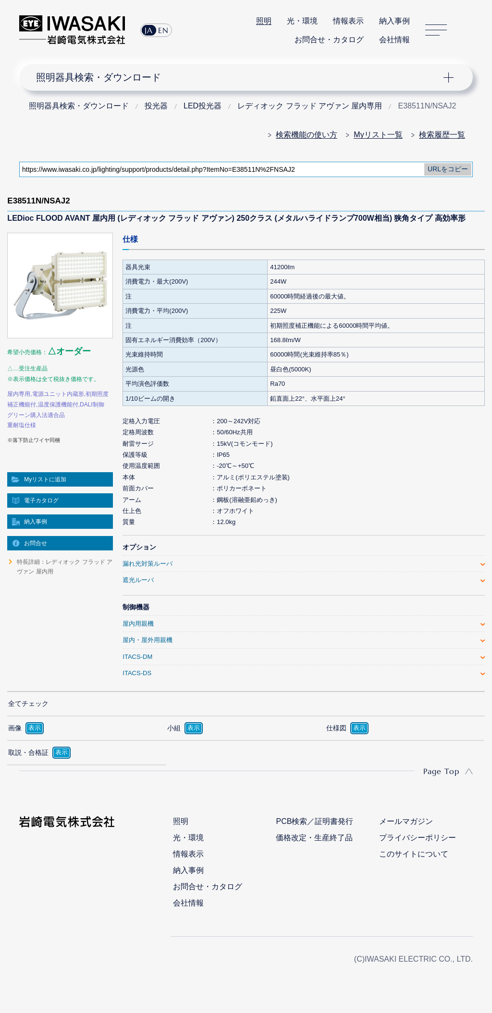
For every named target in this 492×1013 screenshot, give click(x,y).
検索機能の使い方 (306, 135)
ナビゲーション (239, 77)
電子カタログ (41, 500)
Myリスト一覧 (378, 135)
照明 (263, 21)
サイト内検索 (467, 30)
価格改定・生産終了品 (314, 838)
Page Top (441, 771)
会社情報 (394, 40)
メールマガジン (406, 821)
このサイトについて (413, 854)
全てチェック (28, 703)
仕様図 (336, 728)
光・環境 (302, 21)
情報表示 (348, 21)
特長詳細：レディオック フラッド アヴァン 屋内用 (64, 567)
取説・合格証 (28, 752)
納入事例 (394, 21)
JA (149, 30)
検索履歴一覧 (442, 135)
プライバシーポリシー (417, 838)
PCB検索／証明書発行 (314, 821)
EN (163, 30)
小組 (174, 728)
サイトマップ (436, 30)
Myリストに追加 (45, 479)
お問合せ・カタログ (329, 40)
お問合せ (35, 543)
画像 (15, 728)
